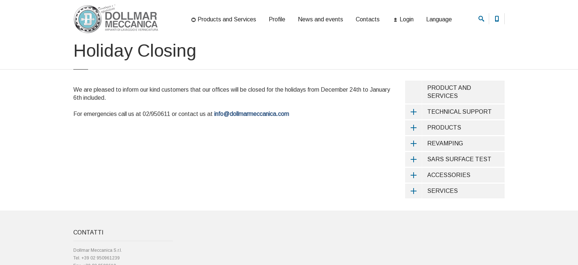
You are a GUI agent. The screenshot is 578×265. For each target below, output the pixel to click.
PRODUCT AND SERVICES (449, 119)
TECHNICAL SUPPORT (448, 139)
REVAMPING (434, 170)
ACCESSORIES (437, 202)
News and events (320, 19)
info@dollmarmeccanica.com (251, 141)
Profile (277, 19)
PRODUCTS (433, 155)
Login (403, 20)
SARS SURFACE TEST (448, 186)
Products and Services (223, 20)
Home (78, 49)
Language (439, 19)
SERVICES (431, 218)
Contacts (368, 19)
